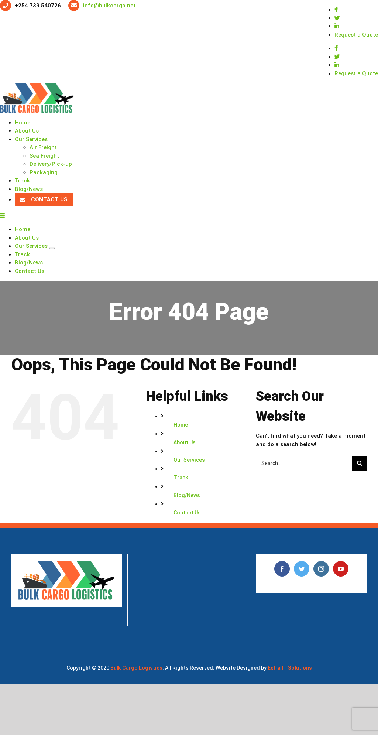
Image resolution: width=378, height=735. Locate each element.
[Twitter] (301, 569)
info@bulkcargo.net (109, 5)
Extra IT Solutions (290, 668)
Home (180, 425)
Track (180, 478)
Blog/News (186, 495)
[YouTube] (340, 569)
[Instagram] (321, 569)
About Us (184, 442)
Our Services (189, 460)
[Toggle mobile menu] (3, 215)
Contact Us (187, 513)
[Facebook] (282, 569)
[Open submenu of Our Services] (52, 248)
